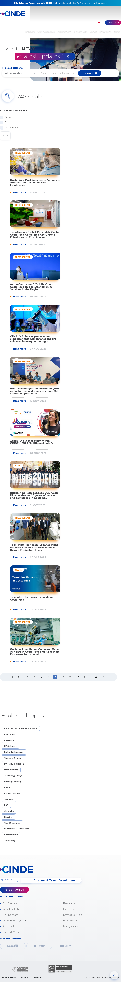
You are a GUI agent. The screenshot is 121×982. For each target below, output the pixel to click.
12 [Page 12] (78, 677)
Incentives (69, 909)
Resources (70, 903)
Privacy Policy (9, 977)
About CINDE (11, 926)
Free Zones (70, 920)
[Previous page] (6, 677)
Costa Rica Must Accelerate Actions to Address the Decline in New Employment (35, 182)
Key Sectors (10, 914)
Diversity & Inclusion (14, 764)
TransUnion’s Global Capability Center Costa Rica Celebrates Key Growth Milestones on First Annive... (35, 235)
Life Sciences (10, 746)
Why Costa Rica (13, 909)
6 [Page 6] (34, 677)
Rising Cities (70, 926)
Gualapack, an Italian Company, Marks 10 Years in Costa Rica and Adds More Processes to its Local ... (35, 652)
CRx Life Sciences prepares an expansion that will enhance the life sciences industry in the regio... (33, 339)
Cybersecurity (11, 835)
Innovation (9, 734)
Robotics (8, 817)
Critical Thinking (12, 793)
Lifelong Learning (12, 782)
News (7, 117)
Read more (19, 192)
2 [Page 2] (18, 677)
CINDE (7, 787)
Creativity (9, 811)
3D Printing (9, 841)
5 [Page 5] (28, 677)
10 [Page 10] (63, 677)
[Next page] (111, 677)
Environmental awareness (16, 829)
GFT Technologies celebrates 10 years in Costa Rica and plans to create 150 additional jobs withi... (35, 391)
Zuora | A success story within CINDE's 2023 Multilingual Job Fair (32, 442)
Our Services (11, 903)
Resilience (9, 740)
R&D (6, 805)
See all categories (14, 68)
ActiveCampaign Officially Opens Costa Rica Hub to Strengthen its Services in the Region (32, 287)
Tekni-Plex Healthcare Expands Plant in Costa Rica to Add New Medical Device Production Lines (34, 547)
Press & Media (11, 932)
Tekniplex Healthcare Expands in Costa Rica (31, 598)
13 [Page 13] (85, 677)
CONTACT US (14, 890)
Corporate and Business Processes (20, 728)
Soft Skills (9, 799)
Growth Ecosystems (15, 920)
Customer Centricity (13, 758)
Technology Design (13, 776)
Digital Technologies (13, 752)
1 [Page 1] (12, 677)
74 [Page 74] (95, 677)
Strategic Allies (72, 914)
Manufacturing (11, 770)
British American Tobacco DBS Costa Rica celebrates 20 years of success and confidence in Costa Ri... (34, 495)
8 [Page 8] (48, 677)
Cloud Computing (12, 823)
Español (37, 977)
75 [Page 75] (103, 677)
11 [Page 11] (70, 677)
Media (7, 122)
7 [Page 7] (41, 677)
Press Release (12, 127)
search (89, 73)
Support (24, 977)
